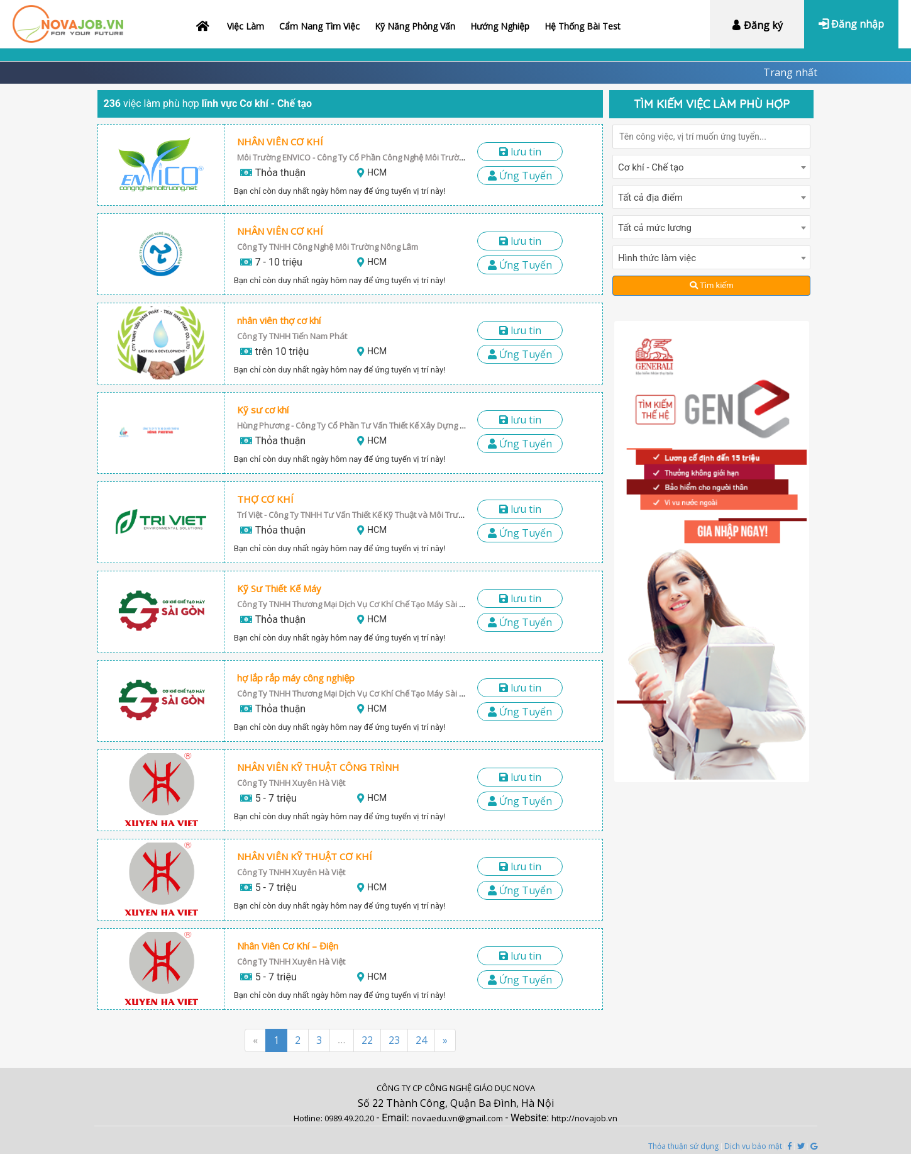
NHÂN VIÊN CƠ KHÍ (280, 141)
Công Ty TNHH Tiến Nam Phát (292, 336)
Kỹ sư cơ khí (263, 409)
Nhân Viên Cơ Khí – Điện (287, 945)
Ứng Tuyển (520, 175)
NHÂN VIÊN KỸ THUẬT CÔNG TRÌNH (318, 767)
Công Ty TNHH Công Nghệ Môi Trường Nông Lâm (327, 246)
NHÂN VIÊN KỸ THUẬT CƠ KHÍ (304, 856)
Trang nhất (790, 72)
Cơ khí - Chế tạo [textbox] (651, 167)
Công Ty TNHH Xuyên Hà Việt (291, 782)
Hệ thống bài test (582, 26)
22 (367, 1040)
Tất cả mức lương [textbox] (655, 227)
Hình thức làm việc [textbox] (657, 258)
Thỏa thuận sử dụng (683, 1146)
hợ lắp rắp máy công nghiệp (296, 677)
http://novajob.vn (584, 1118)
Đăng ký (757, 25)
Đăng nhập (851, 24)
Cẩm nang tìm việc (319, 26)
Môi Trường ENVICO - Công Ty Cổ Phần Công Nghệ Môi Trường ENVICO (368, 157)
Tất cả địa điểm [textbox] (650, 197)
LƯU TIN (520, 152)
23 (394, 1040)
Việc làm (245, 26)
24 (421, 1040)
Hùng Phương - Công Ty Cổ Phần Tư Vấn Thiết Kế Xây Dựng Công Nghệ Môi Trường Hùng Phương (418, 425)
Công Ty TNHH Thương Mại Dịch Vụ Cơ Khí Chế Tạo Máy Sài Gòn (356, 604)
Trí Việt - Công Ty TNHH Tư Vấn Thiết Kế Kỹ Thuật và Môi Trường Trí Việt (368, 514)
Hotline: (309, 1118)
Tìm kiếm (712, 285)
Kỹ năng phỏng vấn (415, 26)
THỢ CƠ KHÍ (265, 499)
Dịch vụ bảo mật (753, 1146)
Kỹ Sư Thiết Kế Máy (279, 588)
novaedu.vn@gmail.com (457, 1118)
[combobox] (711, 167)
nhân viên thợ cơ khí (279, 320)
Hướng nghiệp (499, 26)
